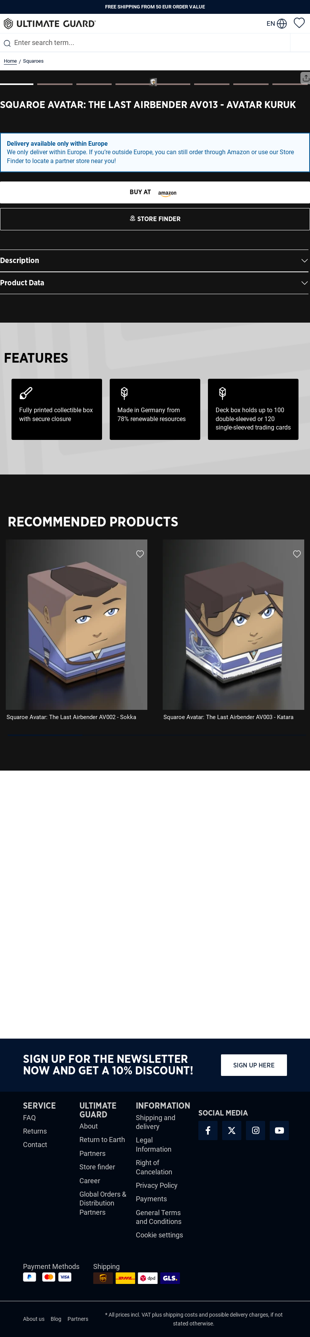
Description (19, 529)
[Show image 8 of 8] (290, 352)
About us (34, 1319)
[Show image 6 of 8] (211, 352)
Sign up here (254, 1065)
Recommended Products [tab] (93, 790)
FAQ (29, 1118)
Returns (35, 1131)
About (88, 1126)
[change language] (277, 23)
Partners (92, 1153)
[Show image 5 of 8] (172, 352)
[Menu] (300, 42)
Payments (151, 1199)
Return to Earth (102, 1140)
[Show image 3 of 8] (94, 352)
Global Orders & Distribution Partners (102, 1203)
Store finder (97, 1167)
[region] (155, 904)
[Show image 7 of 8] (251, 352)
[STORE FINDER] (155, 461)
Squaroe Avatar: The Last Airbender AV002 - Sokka (71, 985)
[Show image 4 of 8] (133, 352)
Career (89, 1181)
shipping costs (180, 1315)
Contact (35, 1145)
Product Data (22, 551)
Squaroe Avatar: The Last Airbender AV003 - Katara (228, 985)
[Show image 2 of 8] (55, 352)
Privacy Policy (157, 1185)
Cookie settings (159, 1235)
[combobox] (145, 42)
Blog (56, 1319)
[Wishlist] (299, 22)
